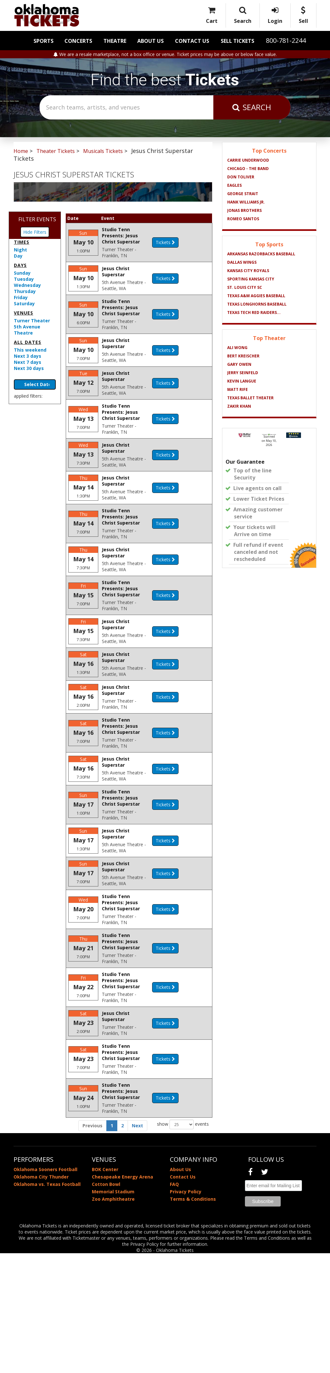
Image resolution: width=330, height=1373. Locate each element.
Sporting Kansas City (250, 279)
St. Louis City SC (244, 287)
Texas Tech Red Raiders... (254, 312)
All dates (27, 342)
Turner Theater (32, 320)
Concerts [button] (78, 40)
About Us (150, 40)
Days (20, 265)
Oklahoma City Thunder (41, 1296)
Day (18, 256)
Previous (92, 1245)
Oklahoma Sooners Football (45, 1289)
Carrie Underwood (248, 160)
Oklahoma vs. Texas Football (47, 1304)
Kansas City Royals (248, 270)
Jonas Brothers (244, 210)
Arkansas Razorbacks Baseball (261, 254)
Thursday (25, 291)
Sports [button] (43, 40)
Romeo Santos (243, 219)
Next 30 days (29, 368)
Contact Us (192, 40)
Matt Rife (237, 389)
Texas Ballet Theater (250, 398)
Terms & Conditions (193, 1319)
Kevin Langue (241, 381)
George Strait (242, 193)
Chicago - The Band (248, 168)
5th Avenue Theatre (27, 330)
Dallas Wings (242, 262)
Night (20, 250)
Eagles (234, 185)
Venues (23, 313)
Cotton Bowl (106, 1304)
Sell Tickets (237, 40)
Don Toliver (240, 177)
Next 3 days (27, 356)
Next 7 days (27, 362)
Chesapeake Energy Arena (122, 1296)
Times (21, 242)
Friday (21, 297)
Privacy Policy (185, 1311)
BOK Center (105, 1289)
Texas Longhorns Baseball (256, 304)
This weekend (30, 350)
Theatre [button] (114, 40)
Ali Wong (237, 347)
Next (137, 1245)
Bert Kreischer (243, 356)
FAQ (174, 1304)
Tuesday (24, 279)
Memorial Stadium (113, 1311)
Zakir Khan (239, 406)
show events (183, 1244)
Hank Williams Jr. (246, 202)
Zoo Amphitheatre (113, 1319)
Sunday (22, 273)
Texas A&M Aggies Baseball (256, 295)
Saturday (24, 303)
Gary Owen (239, 364)
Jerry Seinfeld (242, 372)
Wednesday (27, 285)
